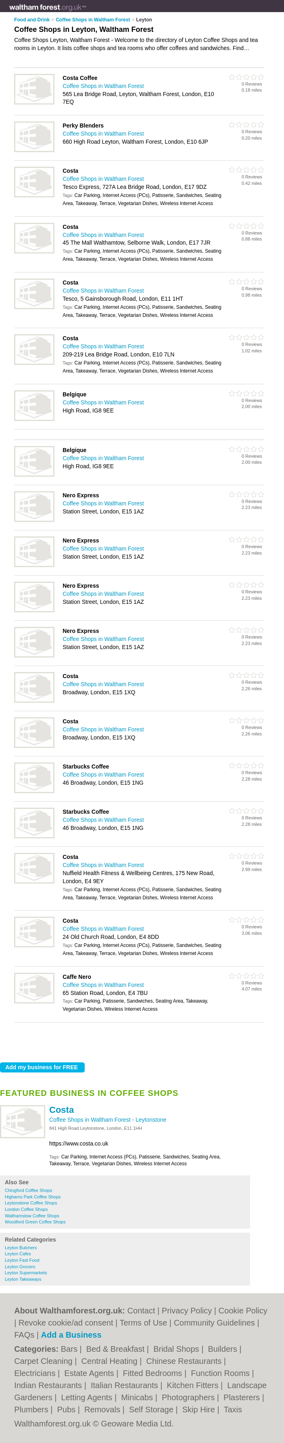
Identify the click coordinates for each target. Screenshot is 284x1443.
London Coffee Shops (26, 1209)
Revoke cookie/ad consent (66, 1322)
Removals (103, 1409)
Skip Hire (199, 1409)
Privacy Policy (187, 1310)
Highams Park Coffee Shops (33, 1196)
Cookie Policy (243, 1310)
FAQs (24, 1334)
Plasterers (242, 1397)
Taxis (232, 1409)
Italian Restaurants (125, 1385)
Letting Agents (88, 1397)
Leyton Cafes (18, 1253)
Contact (141, 1310)
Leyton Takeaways (23, 1279)
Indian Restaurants (49, 1385)
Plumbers (32, 1409)
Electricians (36, 1373)
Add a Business (71, 1334)
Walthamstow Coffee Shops (32, 1215)
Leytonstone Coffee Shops (31, 1202)
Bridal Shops (177, 1349)
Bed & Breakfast (116, 1349)
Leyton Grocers (20, 1266)
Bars (70, 1349)
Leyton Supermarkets (26, 1272)
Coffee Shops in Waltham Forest (90, 1119)
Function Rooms (221, 1373)
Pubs (67, 1409)
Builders (223, 1349)
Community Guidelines (214, 1322)
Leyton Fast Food (22, 1260)
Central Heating (110, 1361)
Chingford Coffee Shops (28, 1190)
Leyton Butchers (21, 1247)
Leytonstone (151, 1119)
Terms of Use (143, 1322)
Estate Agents (90, 1373)
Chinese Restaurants (184, 1361)
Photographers (189, 1397)
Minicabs (138, 1397)
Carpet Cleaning (44, 1361)
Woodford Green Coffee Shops (35, 1221)
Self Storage (152, 1409)
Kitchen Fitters (194, 1385)
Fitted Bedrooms (153, 1373)
